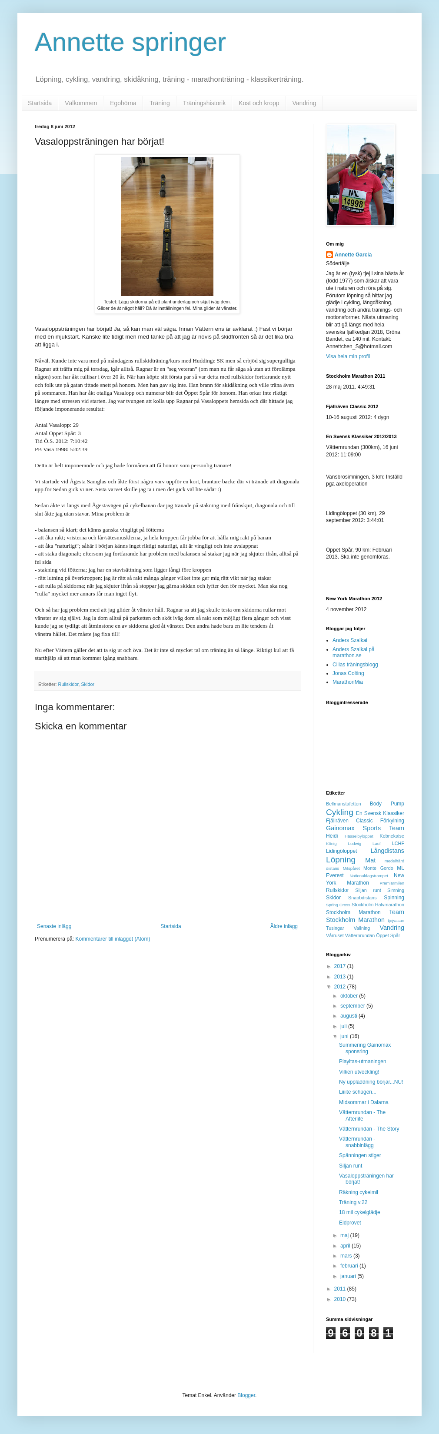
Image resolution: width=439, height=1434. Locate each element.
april (346, 1246)
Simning (395, 890)
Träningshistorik (204, 103)
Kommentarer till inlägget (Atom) (112, 939)
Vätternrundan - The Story (369, 1129)
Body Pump (387, 804)
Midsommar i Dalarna (364, 1102)
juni (345, 1036)
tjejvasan (396, 920)
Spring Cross (338, 904)
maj (345, 1235)
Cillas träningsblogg (355, 665)
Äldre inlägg (284, 926)
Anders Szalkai (350, 640)
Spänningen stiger (360, 1155)
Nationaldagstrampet (368, 875)
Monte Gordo (378, 868)
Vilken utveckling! (359, 1072)
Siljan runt (368, 890)
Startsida (40, 103)
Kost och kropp (259, 103)
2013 (340, 977)
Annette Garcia (353, 255)
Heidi (332, 836)
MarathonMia (348, 682)
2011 (340, 1289)
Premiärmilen (391, 883)
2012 (340, 987)
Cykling (339, 812)
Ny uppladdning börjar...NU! (371, 1082)
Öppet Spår (388, 935)
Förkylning (392, 821)
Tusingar (335, 928)
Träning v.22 (353, 1202)
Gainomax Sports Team (365, 828)
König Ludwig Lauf (353, 843)
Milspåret (351, 868)
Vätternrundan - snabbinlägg (357, 1142)
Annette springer (130, 42)
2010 (340, 1299)
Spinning (394, 898)
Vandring (304, 103)
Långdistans (387, 850)
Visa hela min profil (348, 356)
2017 (340, 966)
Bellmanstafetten (343, 803)
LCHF (398, 843)
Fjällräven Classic (349, 821)
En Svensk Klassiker (380, 813)
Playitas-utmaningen (362, 1061)
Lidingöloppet (341, 851)
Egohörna (123, 103)
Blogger (246, 1395)
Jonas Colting (348, 673)
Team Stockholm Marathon (365, 915)
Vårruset (335, 935)
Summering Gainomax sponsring (365, 1048)
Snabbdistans (362, 897)
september (353, 1006)
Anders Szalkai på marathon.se (354, 652)
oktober (349, 996)
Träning (160, 103)
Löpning (341, 859)
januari (348, 1276)
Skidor (87, 684)
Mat (370, 860)
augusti (349, 1016)
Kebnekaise (392, 835)
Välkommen (81, 103)
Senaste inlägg (54, 926)
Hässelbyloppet (359, 836)
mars (346, 1256)
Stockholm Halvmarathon (378, 904)
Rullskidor (68, 684)
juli (344, 1026)
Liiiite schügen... (357, 1092)
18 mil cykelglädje (359, 1212)
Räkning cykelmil (358, 1192)
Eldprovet (350, 1223)
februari (349, 1266)
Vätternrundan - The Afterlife (362, 1115)
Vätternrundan (360, 935)
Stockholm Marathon (353, 912)
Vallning (362, 928)
